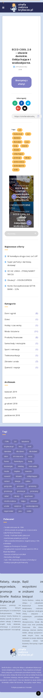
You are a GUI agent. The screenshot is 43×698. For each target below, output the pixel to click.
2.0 (20, 130)
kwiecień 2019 (11, 392)
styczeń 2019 (10, 397)
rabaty (27, 158)
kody (15, 146)
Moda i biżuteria (12, 331)
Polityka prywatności (18, 687)
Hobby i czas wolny (13, 325)
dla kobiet (17, 142)
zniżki (16, 170)
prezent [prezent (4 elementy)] (20, 486)
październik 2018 (12, 415)
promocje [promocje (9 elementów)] (21, 491)
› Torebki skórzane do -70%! (13, 527)
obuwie (16, 150)
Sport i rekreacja (12, 349)
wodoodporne (19, 166)
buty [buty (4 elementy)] (20, 446)
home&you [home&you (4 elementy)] (18, 461)
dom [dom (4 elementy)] (6, 456)
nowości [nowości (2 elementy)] (28, 471)
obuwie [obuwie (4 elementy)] (19, 476)
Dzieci (7, 319)
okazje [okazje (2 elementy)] (17, 481)
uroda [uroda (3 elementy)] (6, 506)
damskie (17, 138)
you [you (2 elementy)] (20, 511)
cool (28, 134)
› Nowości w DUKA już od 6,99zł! (14, 554)
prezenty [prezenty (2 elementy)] (32, 486)
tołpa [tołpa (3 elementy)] (23, 501)
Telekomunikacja (12, 355)
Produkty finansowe (13, 337)
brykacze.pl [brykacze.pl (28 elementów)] (8, 446)
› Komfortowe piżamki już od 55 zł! (15, 538)
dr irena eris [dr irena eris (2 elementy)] (18, 456)
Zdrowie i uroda (12, 361)
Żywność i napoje (12, 367)
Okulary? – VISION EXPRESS (19, 280)
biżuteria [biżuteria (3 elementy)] (25, 441)
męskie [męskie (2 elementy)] (17, 471)
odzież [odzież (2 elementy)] (7, 481)
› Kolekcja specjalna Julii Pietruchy (15, 562)
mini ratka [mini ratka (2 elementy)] (33, 466)
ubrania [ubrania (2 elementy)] (34, 501)
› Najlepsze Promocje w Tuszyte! (15, 546)
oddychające (18, 154)
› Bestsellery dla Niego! (11, 557)
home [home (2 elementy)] (6, 461)
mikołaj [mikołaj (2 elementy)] (21, 466)
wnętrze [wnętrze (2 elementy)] (17, 506)
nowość (24, 146)
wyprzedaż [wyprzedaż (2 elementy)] (8, 511)
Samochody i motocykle (15, 343)
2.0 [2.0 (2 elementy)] (15, 441)
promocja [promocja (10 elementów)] (8, 491)
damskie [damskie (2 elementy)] (7, 451)
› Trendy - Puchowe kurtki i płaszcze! (16, 535)
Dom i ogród (10, 313)
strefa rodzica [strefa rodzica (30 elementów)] (10, 501)
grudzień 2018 (11, 403)
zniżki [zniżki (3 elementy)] (29, 511)
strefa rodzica (19, 162)
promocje (17, 158)
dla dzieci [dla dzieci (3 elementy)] (20, 451)
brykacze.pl (18, 134)
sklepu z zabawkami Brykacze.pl (30, 668)
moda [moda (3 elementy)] (6, 471)
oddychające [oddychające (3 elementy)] (32, 476)
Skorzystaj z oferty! (21, 82)
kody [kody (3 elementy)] (30, 461)
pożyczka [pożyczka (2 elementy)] (8, 486)
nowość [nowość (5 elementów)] (7, 476)
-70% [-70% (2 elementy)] (6, 441)
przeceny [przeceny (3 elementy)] (34, 491)
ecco (27, 142)
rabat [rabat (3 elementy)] (6, 496)
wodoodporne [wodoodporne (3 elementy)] (32, 506)
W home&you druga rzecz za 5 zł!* (22, 256)
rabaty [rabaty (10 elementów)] (16, 496)
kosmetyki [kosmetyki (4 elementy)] (8, 466)
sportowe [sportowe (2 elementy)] (29, 496)
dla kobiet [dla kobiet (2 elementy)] (33, 451)
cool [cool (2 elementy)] (29, 446)
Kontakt (29, 687)
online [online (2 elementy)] (28, 481)
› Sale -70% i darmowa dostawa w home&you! (19, 560)
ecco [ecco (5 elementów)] (30, 456)
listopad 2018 (11, 409)
